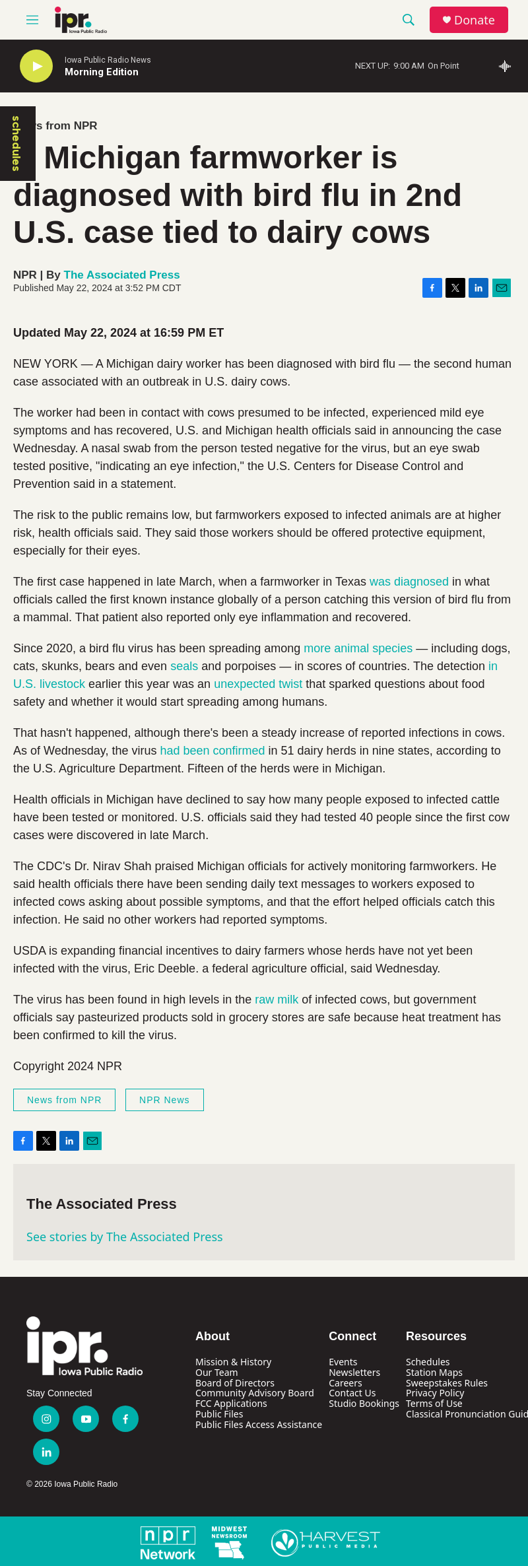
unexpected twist (258, 684)
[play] (36, 66)
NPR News (164, 1100)
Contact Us (352, 1392)
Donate (474, 20)
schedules (16, 144)
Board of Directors (235, 1383)
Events (343, 1361)
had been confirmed (212, 750)
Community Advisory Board (254, 1392)
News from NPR (55, 125)
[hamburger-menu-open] (32, 20)
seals (184, 666)
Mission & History (233, 1361)
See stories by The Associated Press (124, 1236)
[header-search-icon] (408, 20)
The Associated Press (122, 275)
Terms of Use (434, 1403)
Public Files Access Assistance (258, 1424)
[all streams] (508, 66)
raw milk (276, 999)
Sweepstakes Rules (447, 1383)
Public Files (219, 1414)
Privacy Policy (435, 1392)
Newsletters (354, 1372)
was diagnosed (409, 581)
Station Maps (434, 1372)
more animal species (358, 648)
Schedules (427, 1361)
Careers (345, 1383)
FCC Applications (231, 1403)
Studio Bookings (364, 1403)
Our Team (216, 1372)
